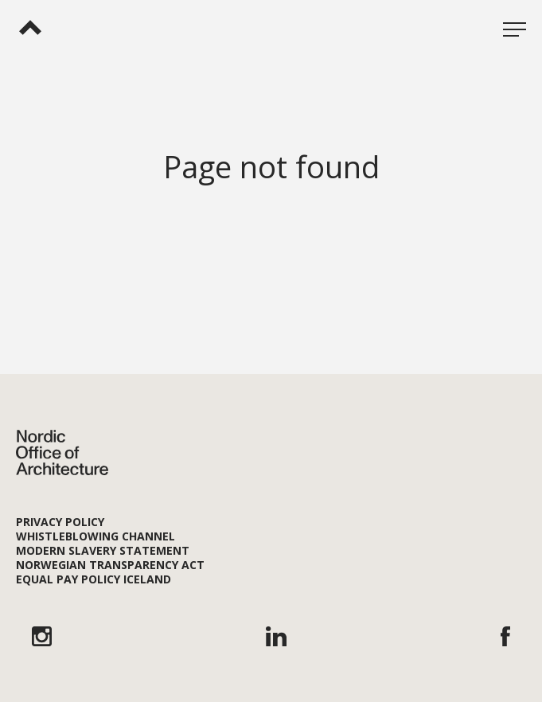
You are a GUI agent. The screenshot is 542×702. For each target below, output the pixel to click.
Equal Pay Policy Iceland (93, 579)
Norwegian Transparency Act (110, 564)
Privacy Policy (60, 521)
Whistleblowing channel (95, 536)
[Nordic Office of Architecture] (30, 27)
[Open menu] (514, 27)
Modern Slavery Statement (102, 550)
